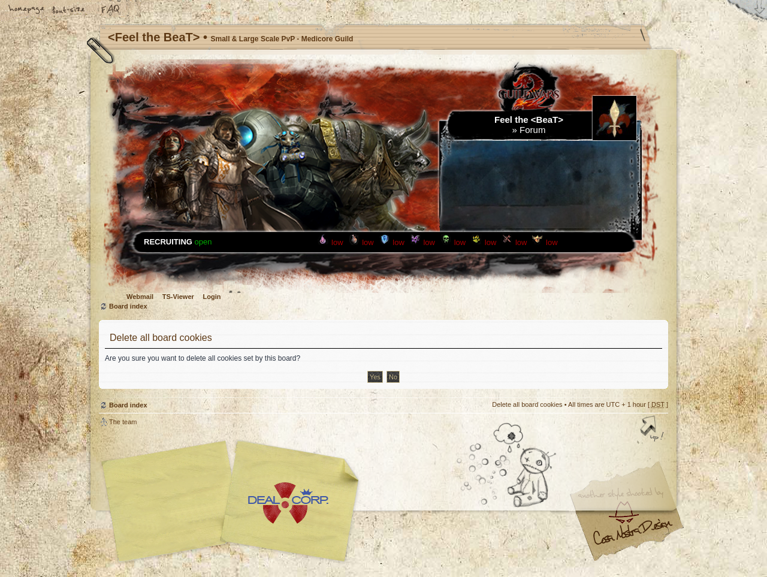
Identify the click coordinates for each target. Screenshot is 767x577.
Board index (128, 306)
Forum (532, 130)
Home (27, 10)
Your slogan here (288, 503)
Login (212, 296)
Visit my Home (632, 536)
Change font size (69, 10)
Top (653, 430)
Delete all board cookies (527, 404)
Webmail (139, 296)
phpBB (234, 501)
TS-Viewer (178, 296)
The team (123, 421)
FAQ (111, 10)
